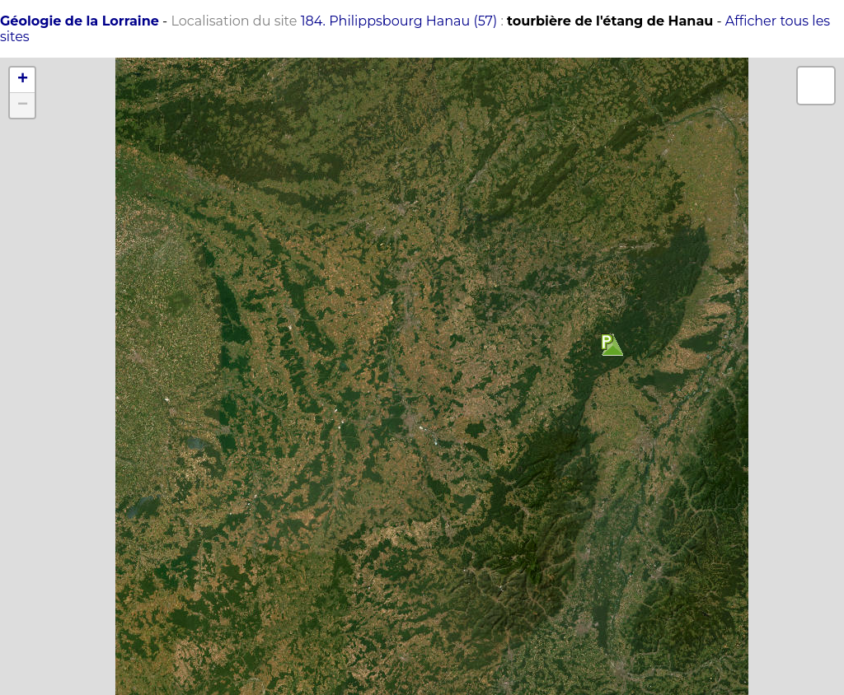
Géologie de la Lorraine (79, 21)
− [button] (22, 105)
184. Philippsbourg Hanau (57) (399, 21)
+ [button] (22, 80)
